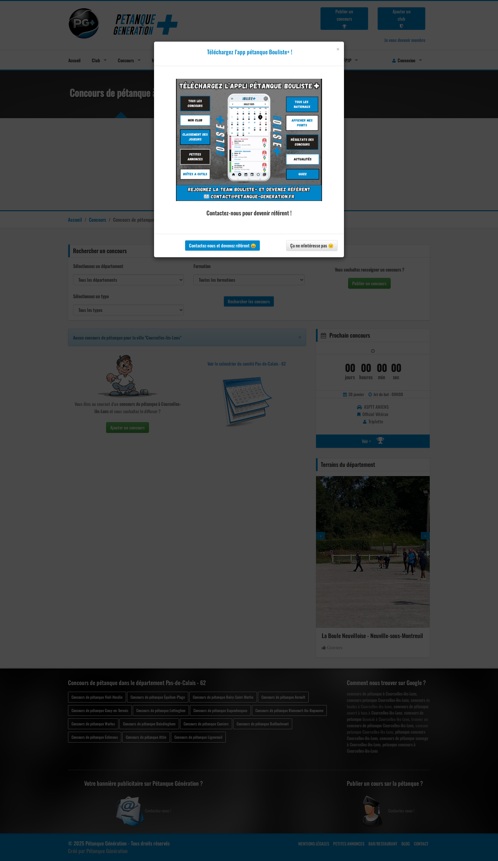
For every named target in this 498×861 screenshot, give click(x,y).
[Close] (337, 49)
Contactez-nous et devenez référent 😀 (222, 245)
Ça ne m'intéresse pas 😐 (311, 245)
